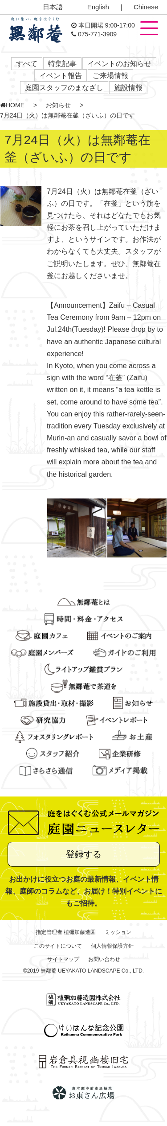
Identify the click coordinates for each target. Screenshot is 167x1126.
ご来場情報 (110, 75)
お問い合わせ (104, 959)
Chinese (146, 7)
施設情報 (128, 87)
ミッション (118, 932)
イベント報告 (60, 75)
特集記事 (62, 63)
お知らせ (58, 105)
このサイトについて (58, 946)
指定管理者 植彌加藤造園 (66, 932)
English (98, 7)
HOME (12, 105)
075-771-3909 (94, 34)
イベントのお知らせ (119, 63)
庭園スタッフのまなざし (64, 87)
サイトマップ (63, 959)
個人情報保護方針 (112, 946)
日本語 (53, 7)
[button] (149, 29)
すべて (26, 63)
